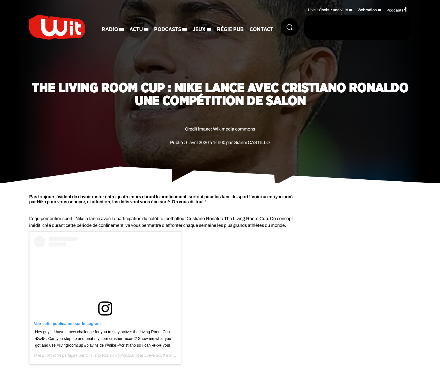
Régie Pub (230, 29)
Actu (136, 29)
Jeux (199, 29)
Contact (261, 29)
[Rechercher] (290, 27)
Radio (110, 29)
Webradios (367, 10)
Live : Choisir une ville (328, 10)
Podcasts (167, 29)
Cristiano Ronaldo (101, 355)
